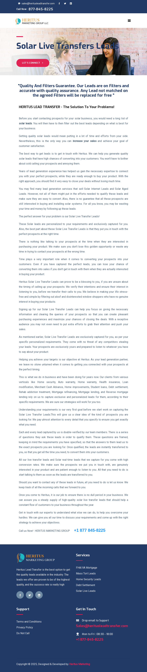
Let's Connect (33, 62)
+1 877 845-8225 (88, 530)
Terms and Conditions (29, 621)
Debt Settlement (85, 585)
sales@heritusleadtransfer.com (36, 3)
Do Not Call (22, 633)
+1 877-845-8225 (89, 639)
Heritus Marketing (79, 664)
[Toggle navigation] (129, 20)
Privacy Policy (24, 627)
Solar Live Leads (86, 590)
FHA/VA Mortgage (86, 567)
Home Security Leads (88, 579)
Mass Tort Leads (86, 573)
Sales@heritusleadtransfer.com (102, 626)
